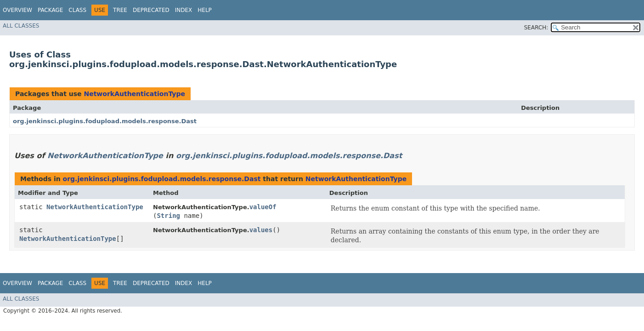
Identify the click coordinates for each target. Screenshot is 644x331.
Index (183, 10)
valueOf (263, 207)
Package (50, 10)
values (261, 230)
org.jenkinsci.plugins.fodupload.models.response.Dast (105, 121)
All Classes (21, 26)
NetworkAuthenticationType (134, 93)
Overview (17, 10)
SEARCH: (536, 27)
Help (205, 10)
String (168, 215)
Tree (120, 10)
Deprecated (151, 10)
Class (77, 10)
